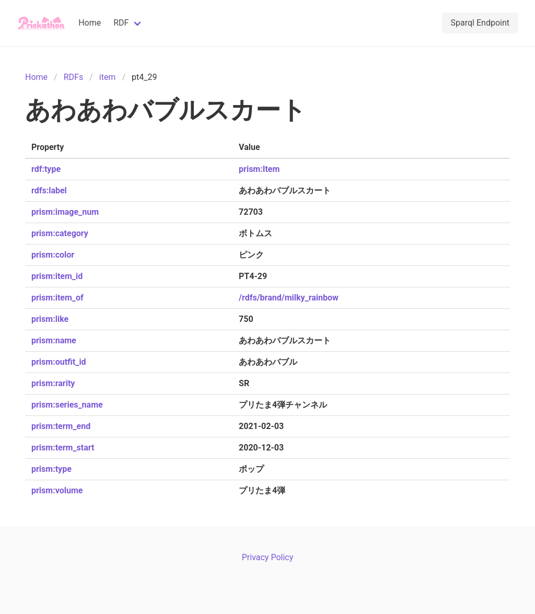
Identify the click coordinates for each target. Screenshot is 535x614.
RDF (121, 23)
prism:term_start (62, 448)
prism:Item (259, 169)
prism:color (52, 255)
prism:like (49, 319)
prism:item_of (57, 298)
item (107, 77)
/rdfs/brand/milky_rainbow (289, 298)
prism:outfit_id (58, 362)
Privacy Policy (268, 557)
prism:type (51, 469)
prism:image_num (65, 212)
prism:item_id (57, 276)
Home (89, 23)
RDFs (73, 77)
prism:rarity (53, 383)
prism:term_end (60, 426)
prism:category (59, 233)
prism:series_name (67, 405)
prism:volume (57, 490)
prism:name (53, 340)
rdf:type (46, 169)
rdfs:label (49, 190)
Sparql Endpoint (480, 23)
